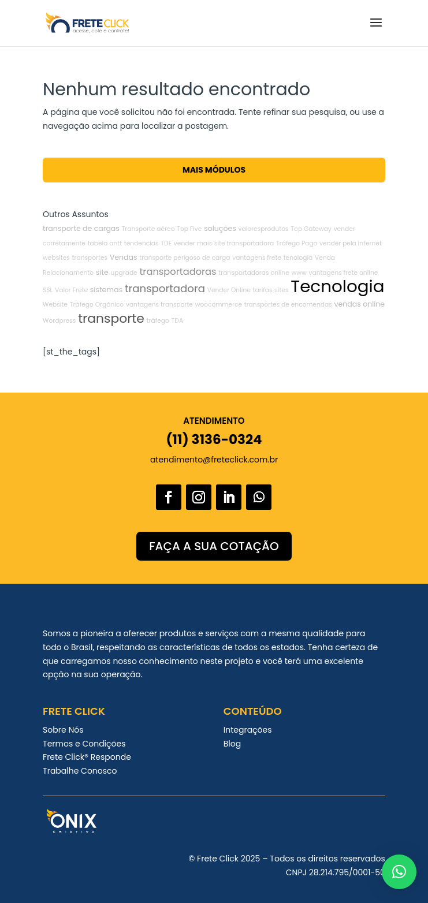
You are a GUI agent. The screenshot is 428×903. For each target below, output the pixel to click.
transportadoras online (253, 272)
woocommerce (218, 304)
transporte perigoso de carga (184, 257)
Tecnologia (337, 286)
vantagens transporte (159, 304)
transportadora (165, 288)
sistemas (106, 289)
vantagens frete (256, 257)
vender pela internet (350, 243)
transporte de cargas (81, 228)
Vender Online (229, 290)
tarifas (263, 290)
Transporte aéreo (148, 229)
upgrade (123, 272)
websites (56, 257)
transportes (90, 257)
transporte (111, 318)
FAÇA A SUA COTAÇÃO (213, 546)
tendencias (141, 243)
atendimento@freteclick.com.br (214, 459)
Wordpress (59, 320)
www (299, 272)
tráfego (158, 320)
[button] (399, 872)
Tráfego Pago (296, 243)
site (102, 272)
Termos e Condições (84, 743)
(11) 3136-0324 (214, 439)
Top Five (189, 229)
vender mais (193, 243)
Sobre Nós (63, 730)
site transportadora (244, 243)
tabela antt (105, 243)
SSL (48, 290)
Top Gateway (311, 229)
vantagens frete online (343, 272)
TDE (166, 243)
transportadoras (177, 271)
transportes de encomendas (288, 304)
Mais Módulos (214, 170)
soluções (220, 228)
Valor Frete (71, 290)
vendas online (359, 304)
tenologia (298, 257)
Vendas (123, 257)
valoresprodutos (264, 229)
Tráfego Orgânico (97, 304)
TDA (177, 320)
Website (55, 304)
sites (281, 290)
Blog (232, 743)
